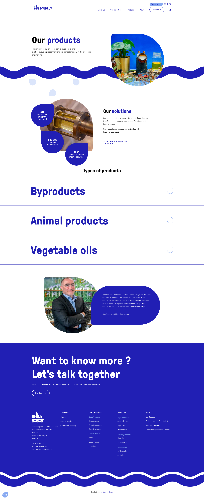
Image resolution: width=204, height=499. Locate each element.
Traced (95, 429)
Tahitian (94, 421)
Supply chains (94, 416)
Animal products (69, 220)
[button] (101, 10)
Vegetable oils (64, 249)
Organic (95, 425)
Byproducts (58, 190)
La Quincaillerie (107, 491)
